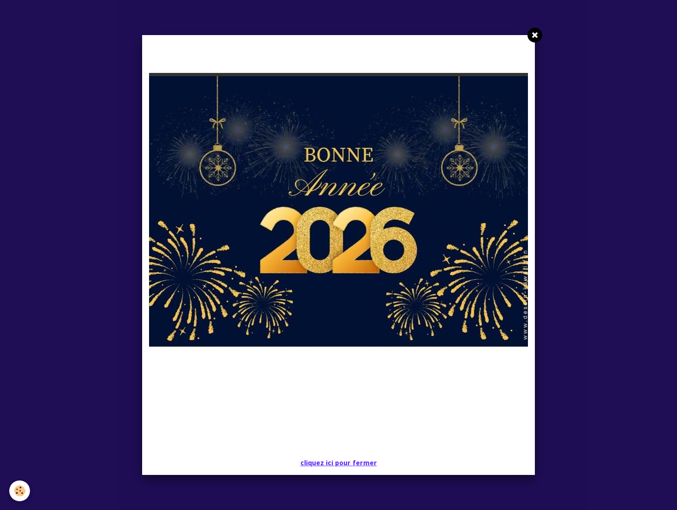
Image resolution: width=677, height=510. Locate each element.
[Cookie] (19, 490)
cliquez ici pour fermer (338, 463)
